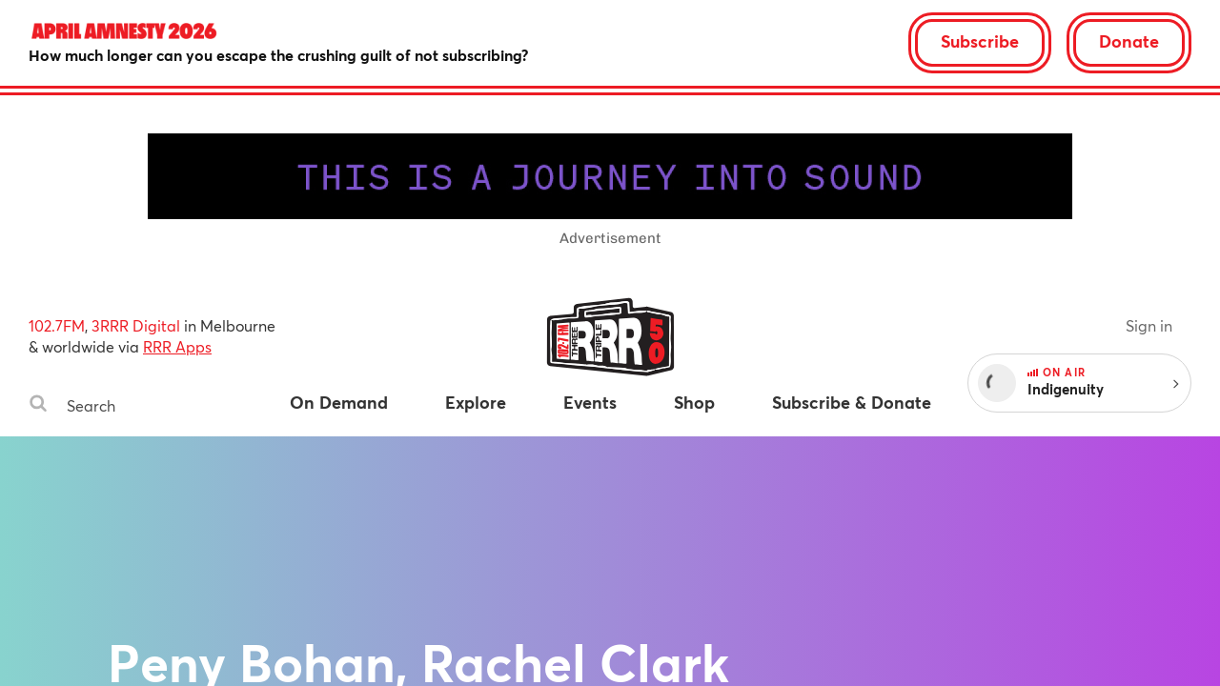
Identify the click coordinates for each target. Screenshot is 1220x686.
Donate (1129, 41)
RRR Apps (177, 346)
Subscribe (980, 41)
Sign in (1149, 325)
